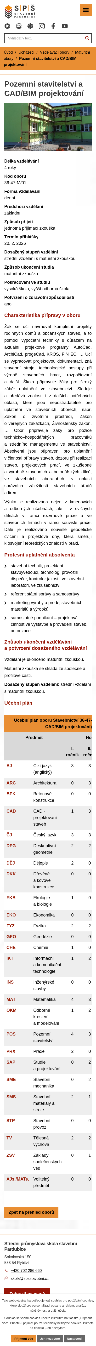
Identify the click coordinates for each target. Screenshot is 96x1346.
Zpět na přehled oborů (31, 1212)
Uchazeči (26, 52)
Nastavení (74, 1338)
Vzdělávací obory (54, 52)
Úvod (8, 52)
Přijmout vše (23, 1338)
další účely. (58, 1310)
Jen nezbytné (50, 1338)
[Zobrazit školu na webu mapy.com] (27, 1294)
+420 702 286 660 (26, 1271)
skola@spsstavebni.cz (30, 1278)
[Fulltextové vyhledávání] (48, 38)
